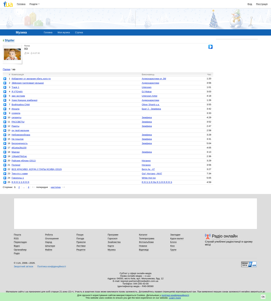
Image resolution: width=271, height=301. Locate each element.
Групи (173, 249)
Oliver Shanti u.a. (151, 104)
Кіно (172, 246)
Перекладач (20, 242)
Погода (80, 238)
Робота (49, 234)
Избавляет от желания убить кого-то (31, 78)
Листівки (81, 246)
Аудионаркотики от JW (154, 78)
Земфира (147, 117)
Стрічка (79, 32)
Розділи (34, 4)
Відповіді (144, 249)
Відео (17, 246)
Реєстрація (262, 4)
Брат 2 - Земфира (151, 109)
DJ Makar (147, 91)
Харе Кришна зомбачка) (25, 100)
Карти (111, 246)
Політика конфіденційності (51, 266)
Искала (15, 109)
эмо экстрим (18, 96)
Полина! (16, 165)
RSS (16, 238)
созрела (16, 113)
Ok (263, 296)
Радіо (17, 253)
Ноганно (146, 160)
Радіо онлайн (225, 236)
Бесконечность (20, 143)
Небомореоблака (21, 134)
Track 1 (15, 87)
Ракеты (15, 126)
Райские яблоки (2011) (24, 160)
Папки (6, 69)
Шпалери (50, 246)
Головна (21, 4)
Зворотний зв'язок (23, 266)
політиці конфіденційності (175, 295)
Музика (111, 249)
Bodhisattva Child (21, 104)
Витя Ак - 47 (148, 169)
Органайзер (20, 249)
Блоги (173, 242)
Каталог (143, 234)
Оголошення (52, 238)
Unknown (146, 87)
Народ (48, 242)
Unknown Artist (149, 96)
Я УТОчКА (17, 91)
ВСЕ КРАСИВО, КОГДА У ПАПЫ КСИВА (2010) (37, 169)
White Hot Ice (149, 178)
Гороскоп (112, 238)
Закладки (175, 234)
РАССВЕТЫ (18, 121)
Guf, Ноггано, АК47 (152, 173)
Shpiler (10, 40)
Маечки (16, 152)
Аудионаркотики (150, 83)
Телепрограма (146, 238)
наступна (56, 187)
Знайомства (114, 242)
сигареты (16, 117)
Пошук (79, 234)
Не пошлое (18, 139)
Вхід (250, 4)
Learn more (175, 298)
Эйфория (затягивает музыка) (28, 83)
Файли (48, 249)
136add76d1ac (19, 156)
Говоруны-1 (18, 178)
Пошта (17, 234)
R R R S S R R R (20, 182)
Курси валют (177, 238)
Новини (143, 246)
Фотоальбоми (146, 242)
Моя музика (64, 32)
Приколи (81, 242)
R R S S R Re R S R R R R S (157, 182)
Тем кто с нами (20, 173)
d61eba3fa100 (19, 147)
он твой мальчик (20, 130)
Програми (113, 234)
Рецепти (80, 249)
